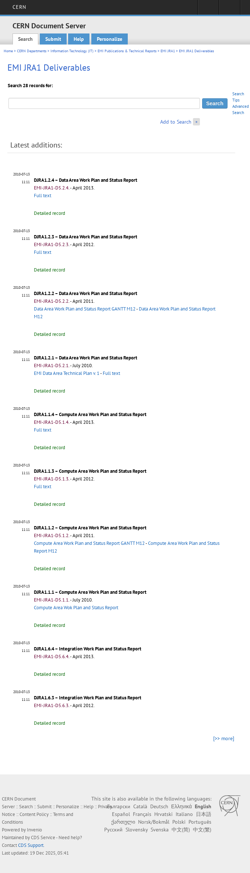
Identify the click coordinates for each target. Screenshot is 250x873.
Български (118, 806)
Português (200, 822)
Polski (179, 822)
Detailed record (49, 213)
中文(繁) (202, 829)
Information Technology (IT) (72, 51)
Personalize (109, 39)
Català (140, 806)
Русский (113, 829)
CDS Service (43, 837)
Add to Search (175, 121)
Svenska (160, 829)
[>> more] (223, 738)
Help (79, 39)
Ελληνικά (181, 806)
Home (8, 51)
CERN (19, 7)
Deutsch (159, 806)
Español (121, 814)
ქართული (123, 822)
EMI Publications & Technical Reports (127, 51)
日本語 (203, 814)
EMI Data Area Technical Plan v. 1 (66, 373)
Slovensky (137, 829)
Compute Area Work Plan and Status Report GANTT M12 (89, 543)
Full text (42, 195)
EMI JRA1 (168, 51)
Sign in (208, 9)
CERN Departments (31, 51)
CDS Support (30, 845)
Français (142, 814)
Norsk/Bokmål (153, 822)
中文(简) (181, 829)
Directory (229, 9)
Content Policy (34, 814)
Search (25, 39)
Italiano (184, 814)
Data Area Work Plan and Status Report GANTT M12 (84, 309)
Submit (53, 39)
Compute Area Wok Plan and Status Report (76, 607)
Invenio (34, 830)
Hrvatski (163, 814)
